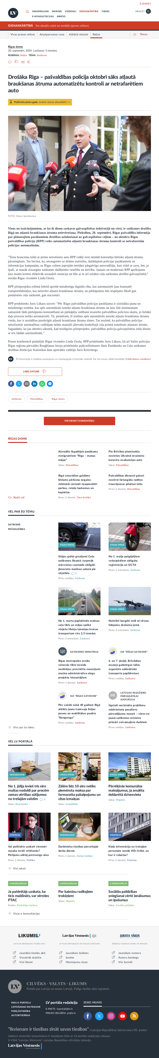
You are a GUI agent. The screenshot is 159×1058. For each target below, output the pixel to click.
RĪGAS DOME (17, 438)
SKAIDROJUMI (40, 11)
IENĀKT (146, 4)
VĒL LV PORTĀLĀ (20, 741)
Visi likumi (26, 962)
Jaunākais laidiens (77, 953)
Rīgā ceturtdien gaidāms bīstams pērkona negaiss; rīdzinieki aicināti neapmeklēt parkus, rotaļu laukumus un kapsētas (77, 484)
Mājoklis (120, 800)
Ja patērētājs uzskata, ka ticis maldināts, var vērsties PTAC (28, 896)
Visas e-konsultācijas (26, 913)
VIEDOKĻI (70, 11)
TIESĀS (105, 11)
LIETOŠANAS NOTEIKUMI (25, 1007)
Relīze (23, 55)
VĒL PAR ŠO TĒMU (21, 511)
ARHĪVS (61, 16)
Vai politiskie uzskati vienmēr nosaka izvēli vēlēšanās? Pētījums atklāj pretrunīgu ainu (28, 850)
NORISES (57, 11)
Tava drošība (84, 497)
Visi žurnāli (125, 962)
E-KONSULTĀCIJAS (43, 16)
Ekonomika (22, 804)
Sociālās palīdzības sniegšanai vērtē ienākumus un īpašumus (129, 896)
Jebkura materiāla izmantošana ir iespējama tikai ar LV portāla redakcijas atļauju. (59, 1036)
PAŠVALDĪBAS (16, 529)
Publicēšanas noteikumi (138, 359)
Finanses (132, 860)
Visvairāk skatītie (30, 957)
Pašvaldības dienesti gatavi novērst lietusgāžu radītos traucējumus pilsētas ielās (126, 479)
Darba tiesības (85, 856)
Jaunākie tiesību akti (32, 953)
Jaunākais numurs (129, 953)
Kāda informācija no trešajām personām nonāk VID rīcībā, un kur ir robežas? (128, 850)
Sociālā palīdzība (125, 905)
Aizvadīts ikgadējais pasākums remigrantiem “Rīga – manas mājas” (78, 455)
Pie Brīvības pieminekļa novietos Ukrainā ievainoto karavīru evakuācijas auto (126, 455)
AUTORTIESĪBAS (20, 1015)
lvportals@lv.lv (65, 1009)
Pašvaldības (36, 399)
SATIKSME (14, 525)
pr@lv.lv (71, 1013)
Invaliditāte (72, 804)
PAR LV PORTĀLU (21, 1003)
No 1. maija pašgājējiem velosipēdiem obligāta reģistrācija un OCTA (124, 560)
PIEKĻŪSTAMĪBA (20, 1011)
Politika (31, 860)
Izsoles (70, 957)
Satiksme (42, 55)
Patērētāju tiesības (27, 905)
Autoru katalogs (128, 957)
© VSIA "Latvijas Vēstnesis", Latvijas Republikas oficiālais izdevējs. (50, 1040)
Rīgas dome (15, 46)
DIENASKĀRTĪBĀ (88, 11)
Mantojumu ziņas (77, 962)
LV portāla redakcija (62, 1002)
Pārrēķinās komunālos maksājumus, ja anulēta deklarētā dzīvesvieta (126, 790)
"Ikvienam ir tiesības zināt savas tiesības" (48, 1029)
